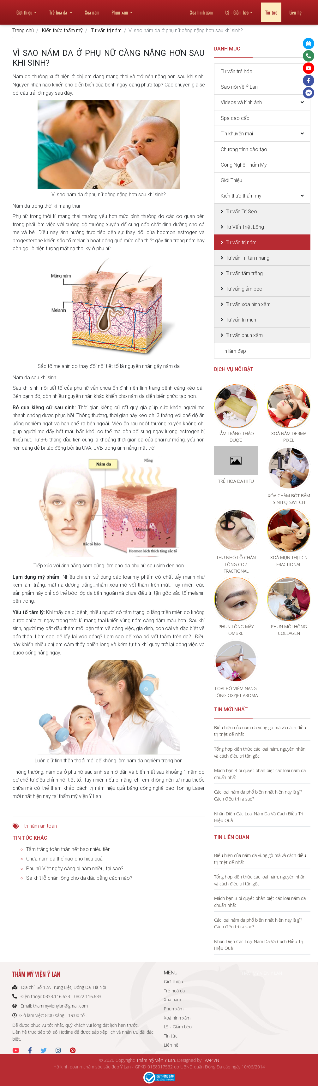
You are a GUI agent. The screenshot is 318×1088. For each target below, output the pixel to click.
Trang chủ (23, 30)
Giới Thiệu (231, 180)
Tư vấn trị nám (106, 30)
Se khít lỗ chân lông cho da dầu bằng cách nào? (79, 878)
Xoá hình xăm (201, 9)
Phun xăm (119, 9)
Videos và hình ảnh (241, 102)
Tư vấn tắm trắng (244, 273)
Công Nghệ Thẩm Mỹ (244, 165)
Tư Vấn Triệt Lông (245, 227)
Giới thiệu (24, 9)
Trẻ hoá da (58, 9)
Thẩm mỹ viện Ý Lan (155, 1060)
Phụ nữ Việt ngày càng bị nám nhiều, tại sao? (74, 868)
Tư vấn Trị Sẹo (241, 211)
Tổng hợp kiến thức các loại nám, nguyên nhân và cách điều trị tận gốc (259, 752)
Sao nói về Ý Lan (239, 87)
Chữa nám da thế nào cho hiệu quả (64, 858)
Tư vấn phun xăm (244, 335)
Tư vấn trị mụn (241, 319)
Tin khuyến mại (237, 133)
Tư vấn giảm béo (244, 289)
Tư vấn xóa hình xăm (248, 304)
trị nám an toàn (40, 826)
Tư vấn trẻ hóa (236, 71)
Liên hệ (295, 9)
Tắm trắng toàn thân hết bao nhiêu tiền (68, 849)
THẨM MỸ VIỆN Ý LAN (261, 973)
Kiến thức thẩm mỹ (62, 30)
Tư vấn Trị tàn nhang (247, 258)
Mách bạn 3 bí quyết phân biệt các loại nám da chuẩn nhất (260, 773)
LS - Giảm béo (237, 9)
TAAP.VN (211, 1060)
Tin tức (271, 9)
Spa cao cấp (235, 118)
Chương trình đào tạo (244, 149)
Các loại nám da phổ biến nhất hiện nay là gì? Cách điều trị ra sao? (258, 795)
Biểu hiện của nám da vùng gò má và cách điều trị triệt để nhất (260, 730)
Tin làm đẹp (233, 351)
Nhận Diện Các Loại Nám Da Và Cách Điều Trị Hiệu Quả (258, 817)
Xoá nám (92, 9)
